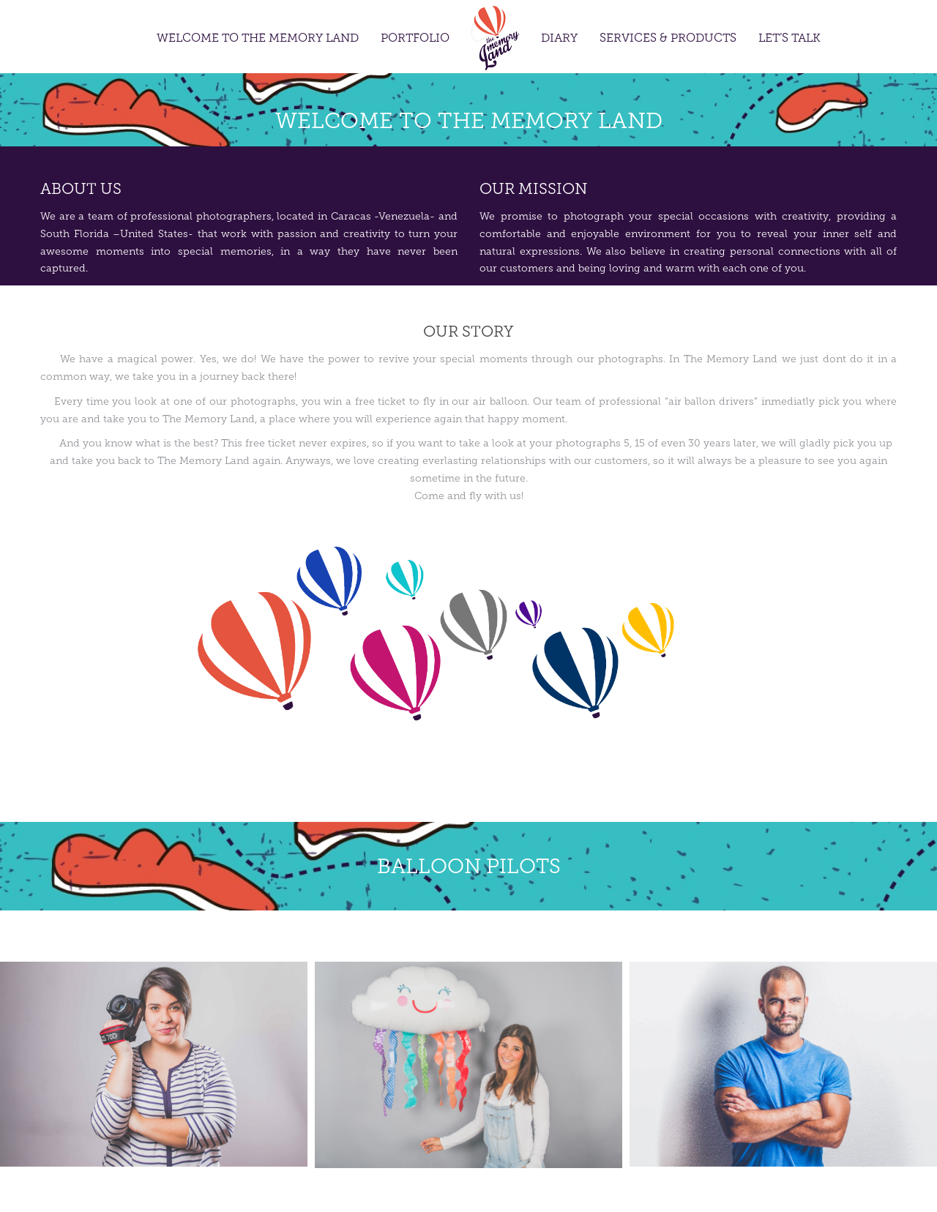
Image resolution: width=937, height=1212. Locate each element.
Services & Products (668, 39)
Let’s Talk (789, 39)
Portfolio (415, 39)
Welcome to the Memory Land (258, 39)
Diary (559, 39)
